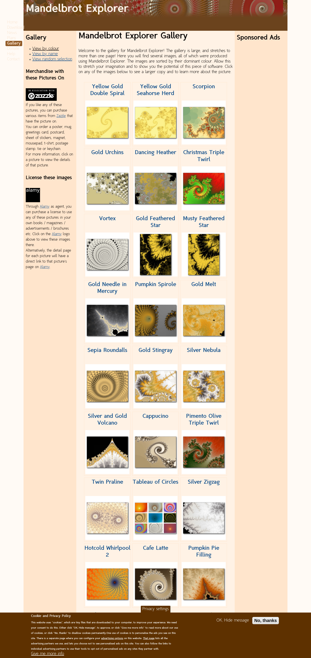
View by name (45, 54)
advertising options (112, 638)
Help (264, 22)
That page (148, 638)
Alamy (44, 207)
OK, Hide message (232, 620)
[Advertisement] (261, 109)
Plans (220, 22)
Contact (277, 22)
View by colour (45, 49)
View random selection (52, 59)
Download (191, 22)
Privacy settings (155, 609)
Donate (251, 22)
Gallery (234, 22)
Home (174, 22)
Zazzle (61, 116)
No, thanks (265, 620)
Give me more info (47, 654)
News (208, 22)
